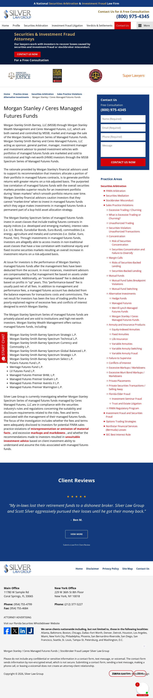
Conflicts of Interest (120, 363)
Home (5, 25)
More (147, 25)
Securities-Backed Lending (126, 271)
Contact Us (122, 25)
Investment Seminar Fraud (127, 398)
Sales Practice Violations (119, 205)
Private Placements (120, 380)
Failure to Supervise (120, 358)
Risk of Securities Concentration (121, 242)
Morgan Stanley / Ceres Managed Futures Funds (125, 318)
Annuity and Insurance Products (127, 324)
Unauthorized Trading (121, 223)
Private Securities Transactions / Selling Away (127, 387)
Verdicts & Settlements (100, 25)
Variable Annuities (122, 343)
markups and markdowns (48, 433)
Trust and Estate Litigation (126, 403)
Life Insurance (120, 339)
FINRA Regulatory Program (124, 408)
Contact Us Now (27, 54)
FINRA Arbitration (116, 190)
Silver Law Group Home (17, 14)
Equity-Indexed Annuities (126, 329)
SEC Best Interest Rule (118, 434)
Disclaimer (92, 568)
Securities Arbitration (36, 25)
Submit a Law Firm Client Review (76, 545)
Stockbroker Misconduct (119, 200)
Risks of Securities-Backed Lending (126, 264)
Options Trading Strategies (121, 421)
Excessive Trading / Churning (125, 210)
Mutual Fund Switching (124, 288)
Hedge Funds (119, 298)
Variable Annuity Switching (127, 348)
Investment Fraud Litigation (67, 25)
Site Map (127, 568)
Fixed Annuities (120, 334)
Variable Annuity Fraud (125, 353)
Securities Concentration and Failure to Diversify (128, 251)
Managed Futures (122, 303)
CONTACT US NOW (123, 162)
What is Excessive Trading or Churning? (125, 216)
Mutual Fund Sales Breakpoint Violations (129, 282)
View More (77, 534)
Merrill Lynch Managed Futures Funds (124, 309)
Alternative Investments (122, 293)
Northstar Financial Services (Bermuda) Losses (121, 428)
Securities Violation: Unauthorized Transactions (124, 229)
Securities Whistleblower (36, 623)
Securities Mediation (117, 195)
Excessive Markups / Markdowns (127, 367)
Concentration (117, 236)
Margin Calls (116, 257)
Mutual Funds (116, 275)
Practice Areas (111, 179)
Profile (16, 25)
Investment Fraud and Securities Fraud (124, 414)
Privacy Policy (110, 568)
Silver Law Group (34, 673)
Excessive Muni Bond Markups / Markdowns (126, 374)
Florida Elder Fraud (119, 394)
